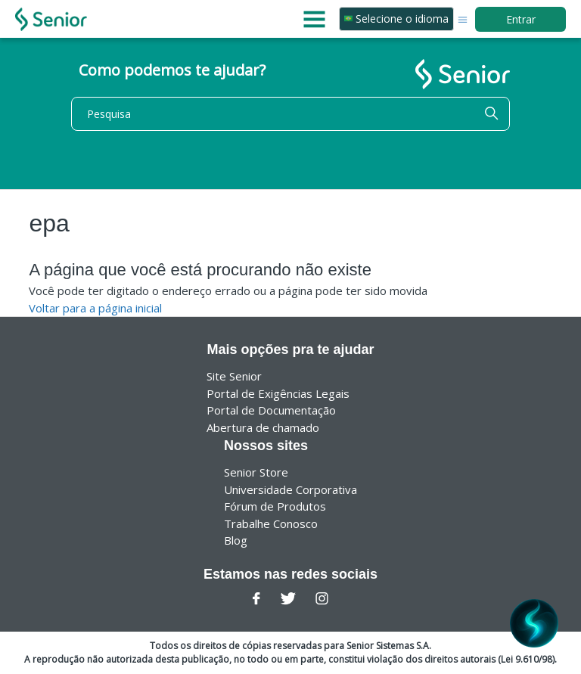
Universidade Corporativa (290, 489)
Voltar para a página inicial (95, 307)
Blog (235, 540)
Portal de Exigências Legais (278, 393)
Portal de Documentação (271, 410)
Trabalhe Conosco (271, 523)
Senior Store (256, 472)
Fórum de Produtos (275, 506)
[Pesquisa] (290, 114)
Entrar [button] (521, 19)
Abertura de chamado (263, 427)
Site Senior (234, 376)
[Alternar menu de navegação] (463, 18)
